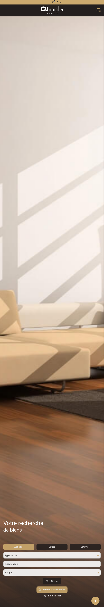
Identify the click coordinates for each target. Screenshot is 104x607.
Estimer (85, 550)
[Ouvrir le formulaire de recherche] (52, 585)
